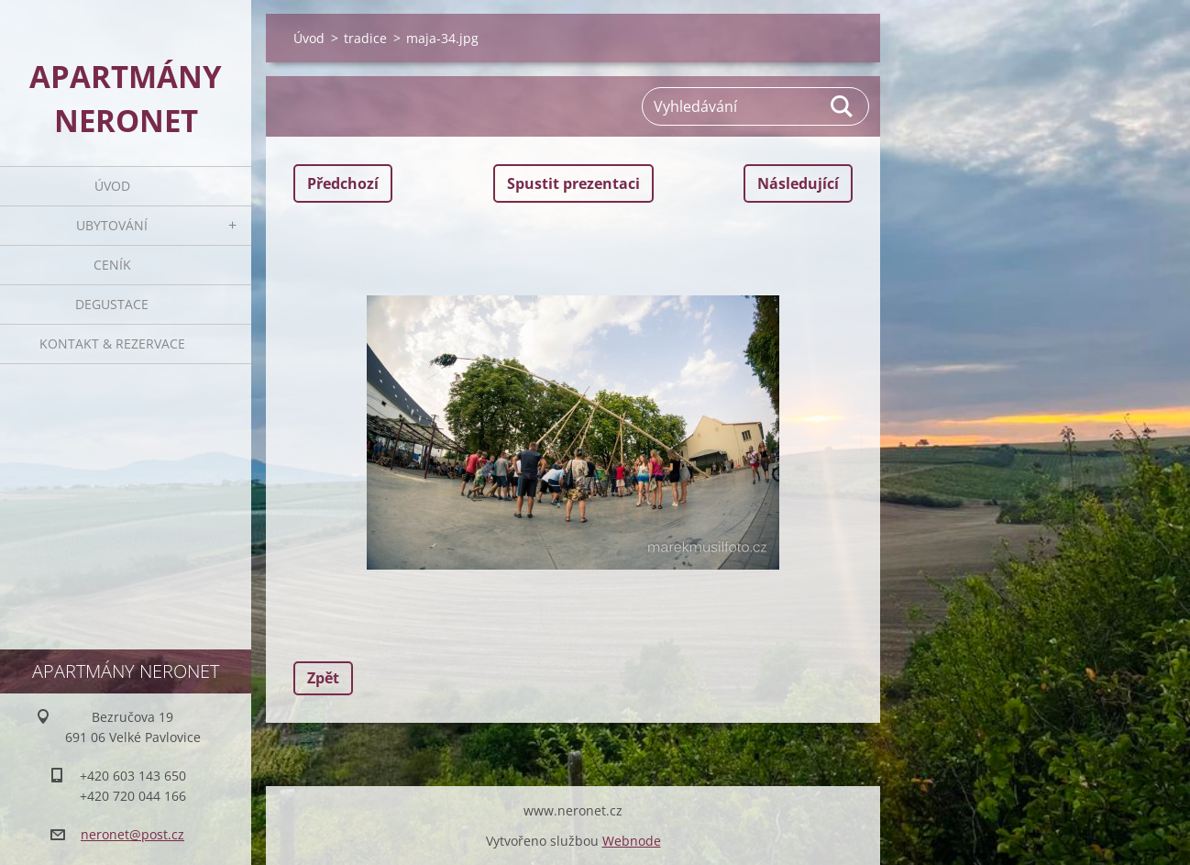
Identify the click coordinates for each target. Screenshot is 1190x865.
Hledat (842, 106)
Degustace (112, 304)
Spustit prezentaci (573, 183)
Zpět (323, 678)
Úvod (112, 185)
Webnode (631, 840)
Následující (798, 183)
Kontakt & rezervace (112, 343)
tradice (365, 38)
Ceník (112, 264)
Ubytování (112, 225)
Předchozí (343, 183)
